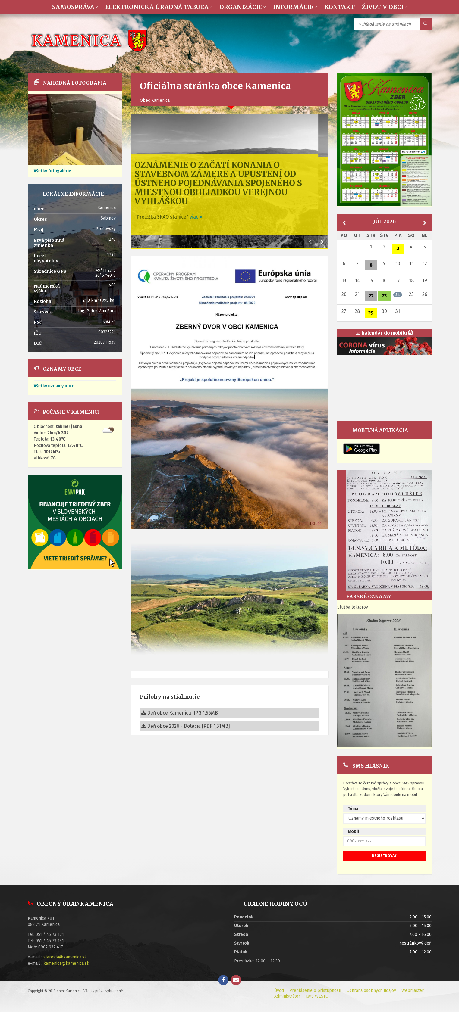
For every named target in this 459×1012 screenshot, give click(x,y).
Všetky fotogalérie (52, 170)
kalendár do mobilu (384, 333)
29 (371, 313)
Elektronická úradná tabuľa (157, 7)
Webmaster (412, 990)
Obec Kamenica (155, 100)
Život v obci (383, 7)
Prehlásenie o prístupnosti (315, 990)
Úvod (279, 990)
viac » (206, 217)
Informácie (293, 7)
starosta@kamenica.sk (65, 957)
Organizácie (240, 7)
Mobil (353, 831)
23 (384, 296)
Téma (353, 808)
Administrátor (287, 996)
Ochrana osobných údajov (371, 990)
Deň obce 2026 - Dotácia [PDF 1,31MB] (185, 726)
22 (371, 296)
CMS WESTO (317, 996)
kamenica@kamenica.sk (66, 963)
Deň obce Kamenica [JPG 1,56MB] (180, 713)
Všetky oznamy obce (54, 385)
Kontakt (339, 7)
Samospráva (73, 7)
